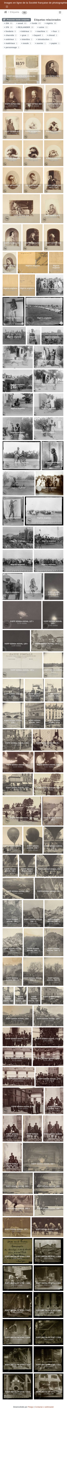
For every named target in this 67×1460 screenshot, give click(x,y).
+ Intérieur (25, 31)
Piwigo (30, 1407)
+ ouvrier (40, 43)
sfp (24, 12)
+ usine (42, 27)
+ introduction (44, 39)
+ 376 (8, 27)
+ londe (35, 23)
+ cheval (52, 35)
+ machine (41, 31)
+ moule (26, 43)
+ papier (54, 43)
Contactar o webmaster (44, 1407)
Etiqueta (14, 12)
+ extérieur (10, 39)
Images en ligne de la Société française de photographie (35, 2)
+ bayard (37, 35)
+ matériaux (10, 43)
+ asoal (21, 23)
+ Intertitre (26, 39)
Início (5, 12)
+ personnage (11, 47)
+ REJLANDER (24, 27)
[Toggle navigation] (7, 7)
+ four (55, 31)
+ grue (24, 35)
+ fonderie (10, 31)
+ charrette (10, 35)
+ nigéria (50, 23)
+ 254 (8, 23)
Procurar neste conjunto (16, 19)
